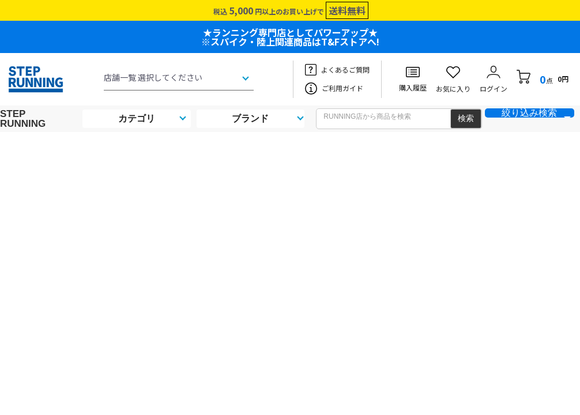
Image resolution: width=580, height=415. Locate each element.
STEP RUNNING (23, 119)
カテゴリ (136, 118)
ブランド (250, 118)
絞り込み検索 (529, 113)
